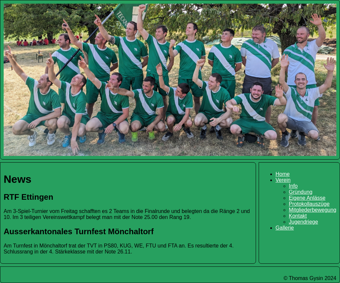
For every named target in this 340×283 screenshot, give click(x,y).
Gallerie (285, 228)
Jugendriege (303, 222)
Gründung (300, 192)
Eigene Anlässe (307, 198)
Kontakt (298, 216)
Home (283, 174)
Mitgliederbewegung (312, 210)
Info (293, 186)
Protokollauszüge (309, 204)
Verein (283, 180)
